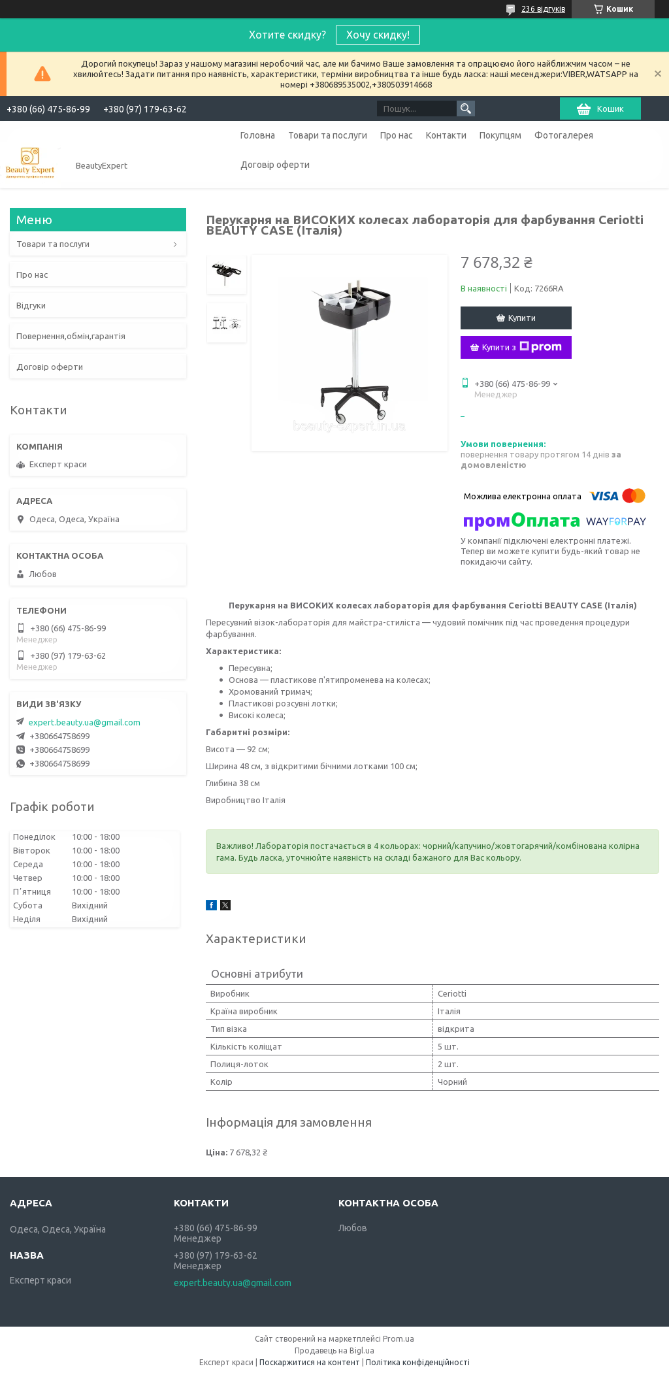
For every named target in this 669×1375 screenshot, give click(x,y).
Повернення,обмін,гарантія (70, 335)
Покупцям (500, 135)
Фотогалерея (563, 135)
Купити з (522, 347)
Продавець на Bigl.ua (334, 1350)
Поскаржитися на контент (309, 1362)
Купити (522, 317)
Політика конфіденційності (418, 1362)
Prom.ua (398, 1338)
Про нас (396, 135)
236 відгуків (543, 9)
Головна (257, 135)
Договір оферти (275, 164)
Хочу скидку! (378, 35)
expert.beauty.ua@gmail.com (84, 722)
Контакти (446, 135)
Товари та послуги (327, 135)
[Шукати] (466, 108)
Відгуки (31, 305)
